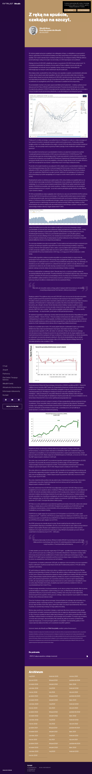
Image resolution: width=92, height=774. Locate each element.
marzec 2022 (33, 724)
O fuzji (5, 366)
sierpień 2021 (53, 731)
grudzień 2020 (33, 743)
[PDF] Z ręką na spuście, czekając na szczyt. (59, 656)
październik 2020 (74, 743)
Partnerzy (6, 374)
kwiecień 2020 (74, 751)
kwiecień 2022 (73, 720)
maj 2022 (52, 720)
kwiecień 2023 (74, 704)
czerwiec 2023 (33, 704)
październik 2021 (74, 727)
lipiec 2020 (72, 747)
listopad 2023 (53, 696)
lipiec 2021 (72, 731)
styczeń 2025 (33, 680)
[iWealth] (11, 3)
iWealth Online (12, 406)
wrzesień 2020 (33, 747)
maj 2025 (32, 676)
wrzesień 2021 (33, 731)
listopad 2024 (53, 680)
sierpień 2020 (53, 747)
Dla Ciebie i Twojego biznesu (10, 379)
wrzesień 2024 (33, 684)
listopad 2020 (53, 743)
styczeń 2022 (73, 724)
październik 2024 (74, 680)
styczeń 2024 (73, 692)
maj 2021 (52, 735)
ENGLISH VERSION (7, 770)
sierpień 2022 (53, 716)
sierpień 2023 (53, 700)
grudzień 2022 (33, 712)
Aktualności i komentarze (12, 387)
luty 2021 (52, 739)
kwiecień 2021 (73, 735)
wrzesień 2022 (33, 716)
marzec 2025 (73, 676)
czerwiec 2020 (33, 751)
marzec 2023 (33, 708)
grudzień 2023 (33, 696)
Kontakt (5, 395)
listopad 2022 (53, 712)
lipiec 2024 (72, 684)
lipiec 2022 (72, 716)
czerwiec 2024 (33, 688)
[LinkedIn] (5, 400)
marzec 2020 (33, 755)
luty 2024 (52, 692)
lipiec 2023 (72, 700)
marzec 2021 (33, 739)
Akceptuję (70, 10)
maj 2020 (52, 751)
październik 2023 (74, 696)
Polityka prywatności (83, 10)
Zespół (5, 370)
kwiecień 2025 (53, 676)
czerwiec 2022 (33, 720)
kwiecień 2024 (73, 688)
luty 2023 (52, 708)
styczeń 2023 (73, 708)
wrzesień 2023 (33, 700)
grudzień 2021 (33, 727)
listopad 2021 (53, 727)
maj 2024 (52, 688)
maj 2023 (52, 704)
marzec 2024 (33, 692)
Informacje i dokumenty (11, 391)
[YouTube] (12, 400)
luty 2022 (52, 724)
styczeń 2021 (73, 739)
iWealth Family (8, 383)
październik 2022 (74, 712)
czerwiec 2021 (33, 735)
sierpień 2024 (53, 684)
